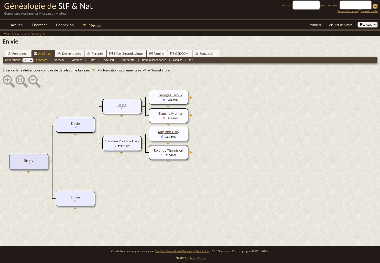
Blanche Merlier (170, 113)
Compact (76, 60)
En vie (28, 160)
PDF (191, 60)
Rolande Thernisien (168, 150)
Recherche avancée (348, 11)
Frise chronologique (126, 53)
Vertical (59, 60)
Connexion (65, 25)
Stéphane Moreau (195, 258)
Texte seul (108, 60)
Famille (156, 53)
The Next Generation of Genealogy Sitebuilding (182, 251)
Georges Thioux (170, 95)
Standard (41, 60)
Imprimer (315, 25)
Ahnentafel (128, 60)
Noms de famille (369, 11)
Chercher (39, 25)
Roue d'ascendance (154, 60)
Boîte (92, 60)
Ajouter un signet (340, 25)
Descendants (69, 53)
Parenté (95, 53)
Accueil (17, 25)
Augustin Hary (168, 132)
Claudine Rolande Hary (122, 141)
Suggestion (205, 53)
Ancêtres (42, 53)
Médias (95, 25)
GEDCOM (179, 53)
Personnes (17, 53)
